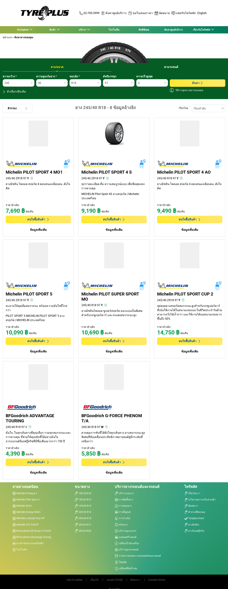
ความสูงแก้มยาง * (46, 76)
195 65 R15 (83, 505)
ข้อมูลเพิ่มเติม (38, 229)
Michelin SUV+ (22, 505)
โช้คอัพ (120, 562)
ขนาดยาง (82, 486)
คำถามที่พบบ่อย (194, 512)
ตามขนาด (57, 67)
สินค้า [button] (52, 29)
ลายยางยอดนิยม (25, 486)
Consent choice (156, 579)
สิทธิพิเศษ (144, 29)
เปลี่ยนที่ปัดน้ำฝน (126, 568)
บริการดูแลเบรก (125, 530)
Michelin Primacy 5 (24, 493)
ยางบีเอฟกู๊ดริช (194, 530)
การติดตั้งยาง (124, 499)
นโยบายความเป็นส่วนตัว (200, 499)
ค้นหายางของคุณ (23, 37)
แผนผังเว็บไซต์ (115, 579)
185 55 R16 (83, 493)
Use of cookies (75, 579)
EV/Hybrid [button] (23, 29)
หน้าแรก (7, 37)
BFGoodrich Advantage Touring (31, 537)
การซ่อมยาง (123, 505)
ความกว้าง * (10, 76)
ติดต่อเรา (191, 505)
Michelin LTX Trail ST (25, 524)
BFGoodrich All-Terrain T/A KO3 (31, 530)
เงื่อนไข (94, 579)
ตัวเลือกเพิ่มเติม (14, 91)
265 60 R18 (83, 518)
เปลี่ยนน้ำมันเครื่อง (127, 543)
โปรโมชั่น (114, 29)
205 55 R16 (83, 512)
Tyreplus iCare (194, 518)
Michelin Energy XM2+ (26, 512)
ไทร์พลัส (190, 486)
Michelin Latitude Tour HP (28, 518)
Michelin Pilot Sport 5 (26, 499)
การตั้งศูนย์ (123, 512)
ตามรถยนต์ (171, 67)
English (202, 13)
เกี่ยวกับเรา (192, 493)
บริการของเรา (124, 493)
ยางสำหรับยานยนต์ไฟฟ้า (28, 543)
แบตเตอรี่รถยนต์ (125, 537)
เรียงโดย (183, 108)
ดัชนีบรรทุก (109, 76)
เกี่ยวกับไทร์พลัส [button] (202, 29)
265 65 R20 (83, 530)
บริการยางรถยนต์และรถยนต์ (137, 486)
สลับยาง (121, 524)
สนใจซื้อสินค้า (38, 219)
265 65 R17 (83, 524)
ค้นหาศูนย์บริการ (173, 29)
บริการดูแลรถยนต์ (126, 549)
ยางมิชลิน (191, 524)
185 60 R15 (83, 499)
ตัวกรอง (17, 108)
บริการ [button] (83, 29)
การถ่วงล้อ (122, 518)
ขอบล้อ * (74, 76)
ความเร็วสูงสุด (144, 76)
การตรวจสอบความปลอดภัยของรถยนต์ (138, 555)
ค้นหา (197, 83)
